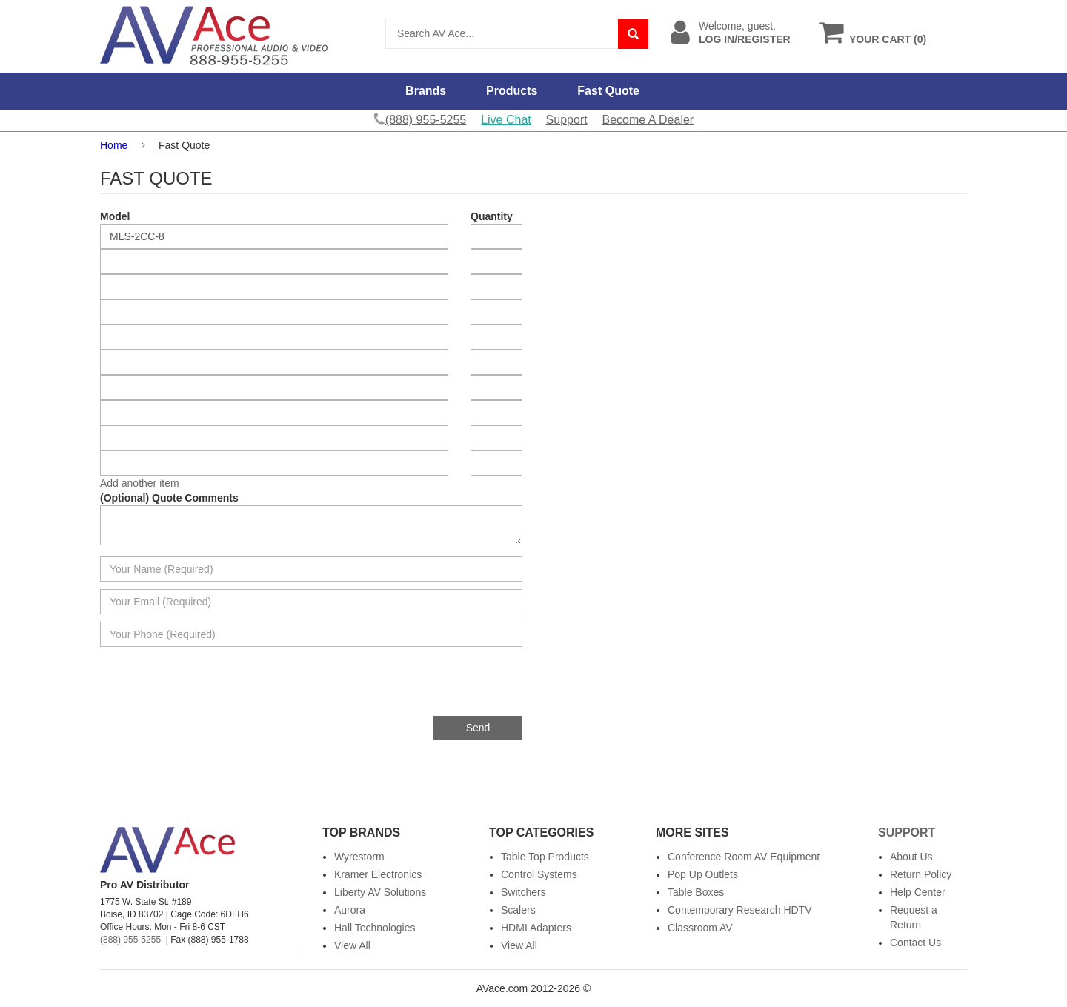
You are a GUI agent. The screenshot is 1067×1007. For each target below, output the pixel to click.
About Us (911, 857)
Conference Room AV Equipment (744, 857)
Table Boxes (696, 892)
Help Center (917, 892)
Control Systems (539, 874)
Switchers (523, 892)
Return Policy (920, 874)
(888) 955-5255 (130, 939)
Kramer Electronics (378, 874)
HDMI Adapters (536, 928)
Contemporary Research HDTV (740, 910)
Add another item (139, 483)
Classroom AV (700, 928)
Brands (425, 90)
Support (567, 119)
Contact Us (915, 942)
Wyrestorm (359, 857)
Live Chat (506, 119)
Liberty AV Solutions (380, 892)
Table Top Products (545, 857)
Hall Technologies (374, 928)
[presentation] (409, 687)
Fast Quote (608, 90)
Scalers (518, 910)
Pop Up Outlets (703, 874)
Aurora (349, 910)
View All (352, 945)
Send (478, 728)
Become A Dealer (648, 119)
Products (511, 90)
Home (113, 145)
